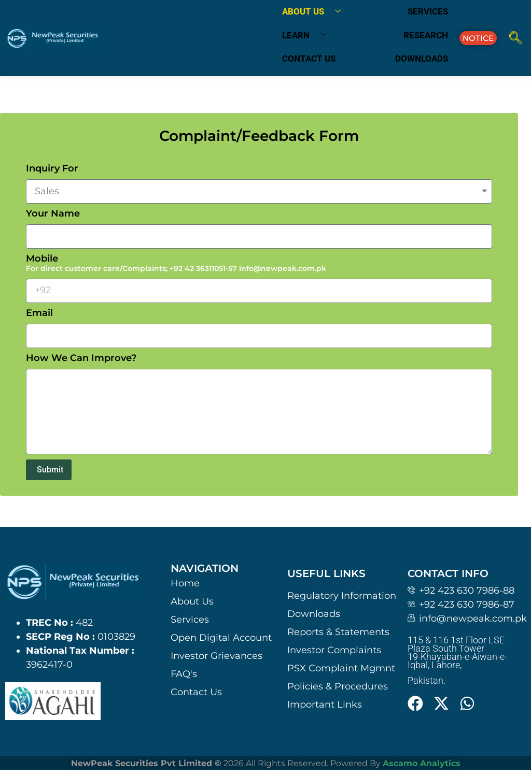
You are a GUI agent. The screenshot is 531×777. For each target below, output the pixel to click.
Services (428, 11)
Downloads (421, 58)
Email (39, 313)
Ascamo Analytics (421, 763)
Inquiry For (52, 169)
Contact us (309, 58)
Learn (308, 35)
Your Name (53, 214)
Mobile (176, 263)
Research (425, 35)
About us (315, 12)
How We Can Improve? (81, 358)
